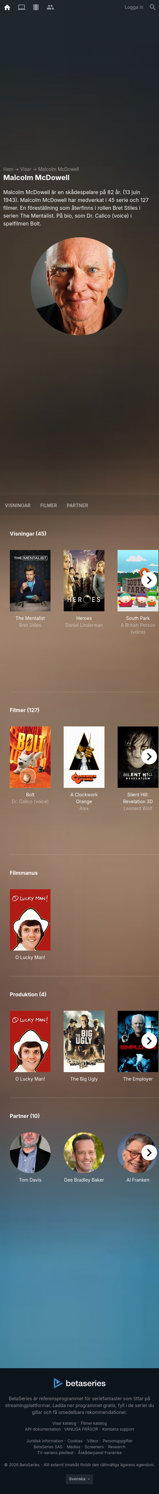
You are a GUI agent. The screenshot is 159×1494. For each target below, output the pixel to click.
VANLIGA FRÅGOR (81, 1429)
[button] (30, 1161)
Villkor (92, 1440)
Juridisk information (44, 1440)
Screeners (94, 1446)
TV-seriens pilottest (55, 1452)
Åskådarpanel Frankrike (100, 1452)
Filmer (48, 505)
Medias (73, 1446)
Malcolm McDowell (58, 169)
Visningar (18, 505)
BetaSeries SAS (48, 1446)
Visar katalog (64, 1423)
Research (116, 1446)
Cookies (75, 1440)
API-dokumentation (42, 1429)
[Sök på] (153, 7)
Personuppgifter (118, 1440)
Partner (77, 505)
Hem (8, 169)
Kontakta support (118, 1429)
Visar (25, 169)
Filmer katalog (94, 1423)
